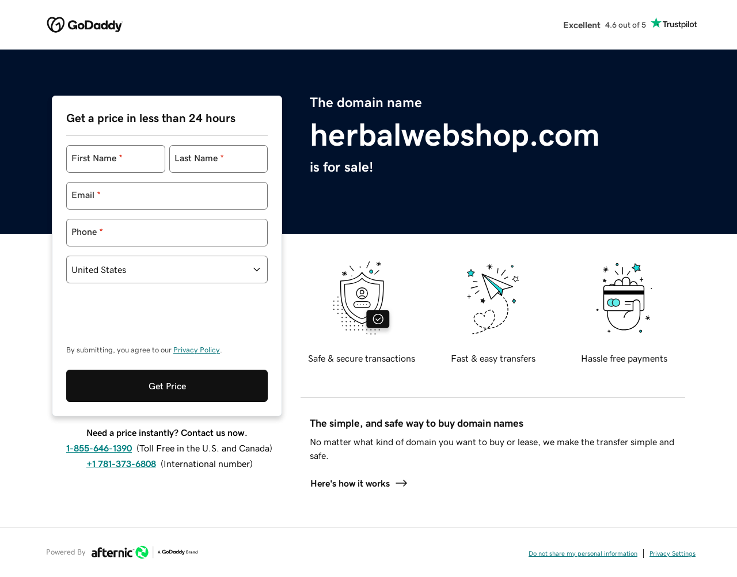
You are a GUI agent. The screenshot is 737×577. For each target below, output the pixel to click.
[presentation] (153, 319)
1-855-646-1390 (99, 448)
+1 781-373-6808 (121, 463)
